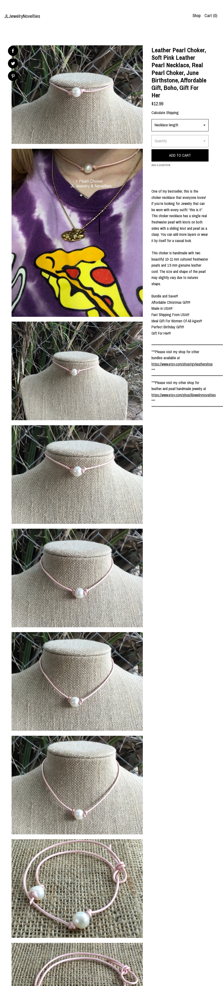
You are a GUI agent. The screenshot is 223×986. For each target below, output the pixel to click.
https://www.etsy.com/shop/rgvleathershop (182, 364)
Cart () (210, 16)
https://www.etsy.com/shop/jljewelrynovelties (183, 395)
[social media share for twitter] (13, 64)
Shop (196, 16)
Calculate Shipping (165, 112)
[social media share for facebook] (13, 51)
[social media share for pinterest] (13, 77)
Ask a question (160, 165)
